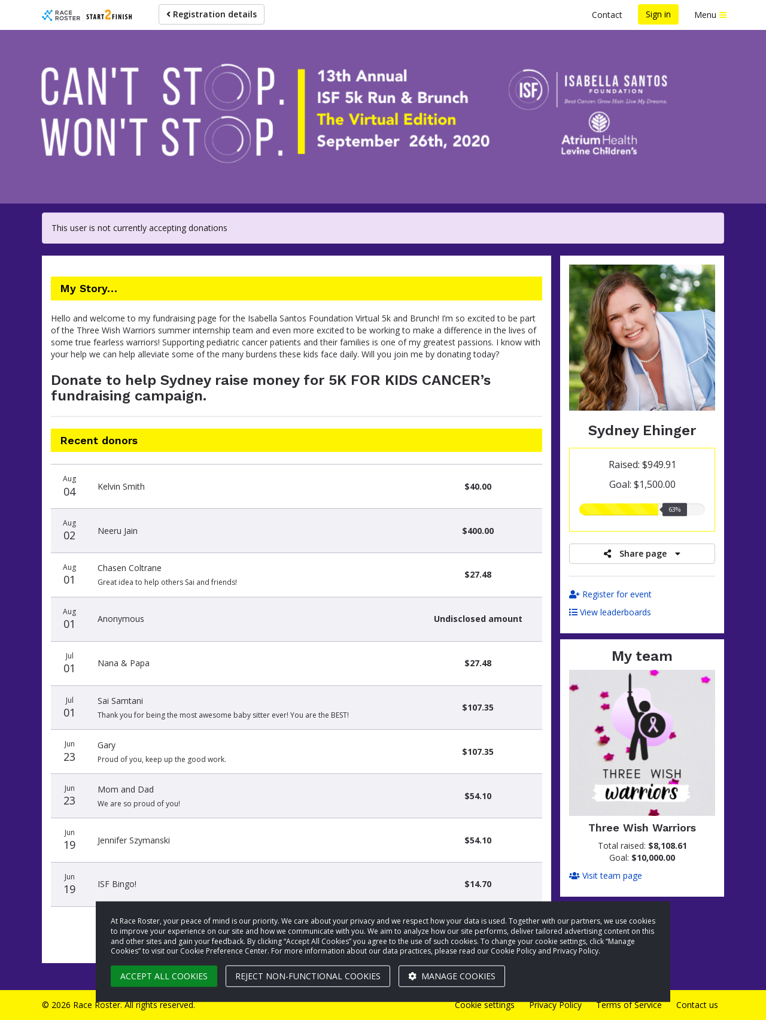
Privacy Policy (555, 1004)
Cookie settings (485, 1004)
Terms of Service (629, 1004)
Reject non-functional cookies (308, 976)
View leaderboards (610, 612)
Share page (642, 553)
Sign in (658, 14)
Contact (607, 14)
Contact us (697, 1004)
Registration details (211, 14)
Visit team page (605, 875)
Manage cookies (452, 976)
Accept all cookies (164, 976)
